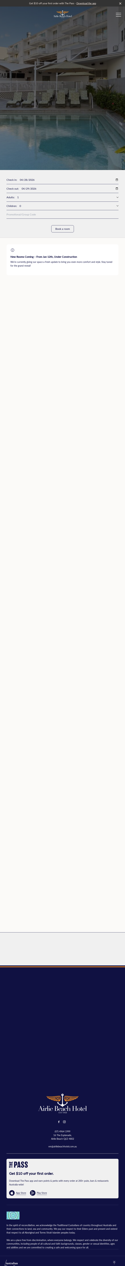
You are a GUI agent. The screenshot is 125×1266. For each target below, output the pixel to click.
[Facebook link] (58, 1121)
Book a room (62, 229)
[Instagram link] (64, 1121)
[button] (118, 15)
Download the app (86, 3)
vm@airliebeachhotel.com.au (62, 1146)
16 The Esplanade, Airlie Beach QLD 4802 (62, 1136)
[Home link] (62, 14)
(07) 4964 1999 (62, 1131)
